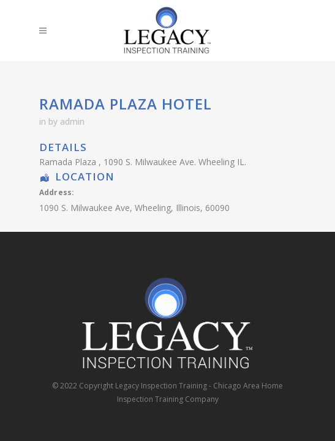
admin (72, 121)
